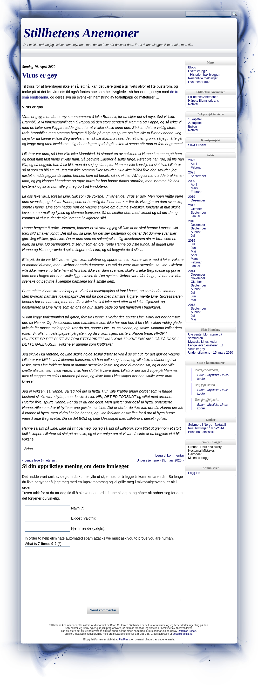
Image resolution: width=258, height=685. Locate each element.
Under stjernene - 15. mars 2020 (210, 352)
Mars (194, 188)
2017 (191, 205)
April (194, 164)
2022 (191, 160)
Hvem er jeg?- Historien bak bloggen (204, 72)
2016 (191, 221)
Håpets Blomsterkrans (203, 100)
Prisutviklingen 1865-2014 (206, 428)
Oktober (196, 209)
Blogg (192, 67)
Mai (193, 251)
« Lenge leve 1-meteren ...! (40, 460)
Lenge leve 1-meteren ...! (205, 345)
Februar (196, 167)
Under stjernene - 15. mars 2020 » (160, 460)
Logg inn (194, 473)
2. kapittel (194, 123)
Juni (193, 248)
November (198, 278)
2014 (191, 271)
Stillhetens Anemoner (81, 33)
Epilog (192, 126)
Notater (193, 104)
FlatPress (124, 639)
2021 (191, 172)
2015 (191, 240)
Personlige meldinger (203, 78)
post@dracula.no (183, 633)
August (195, 232)
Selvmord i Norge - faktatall (207, 425)
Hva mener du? (198, 82)
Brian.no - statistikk (201, 432)
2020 (191, 181)
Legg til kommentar (169, 455)
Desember (198, 200)
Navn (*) (77, 508)
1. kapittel (194, 119)
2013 (191, 305)
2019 (191, 197)
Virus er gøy (39, 75)
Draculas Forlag (187, 631)
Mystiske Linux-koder (203, 342)
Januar (195, 216)
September (198, 176)
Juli (193, 235)
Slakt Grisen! (197, 145)
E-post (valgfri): (83, 518)
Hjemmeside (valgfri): (88, 528)
